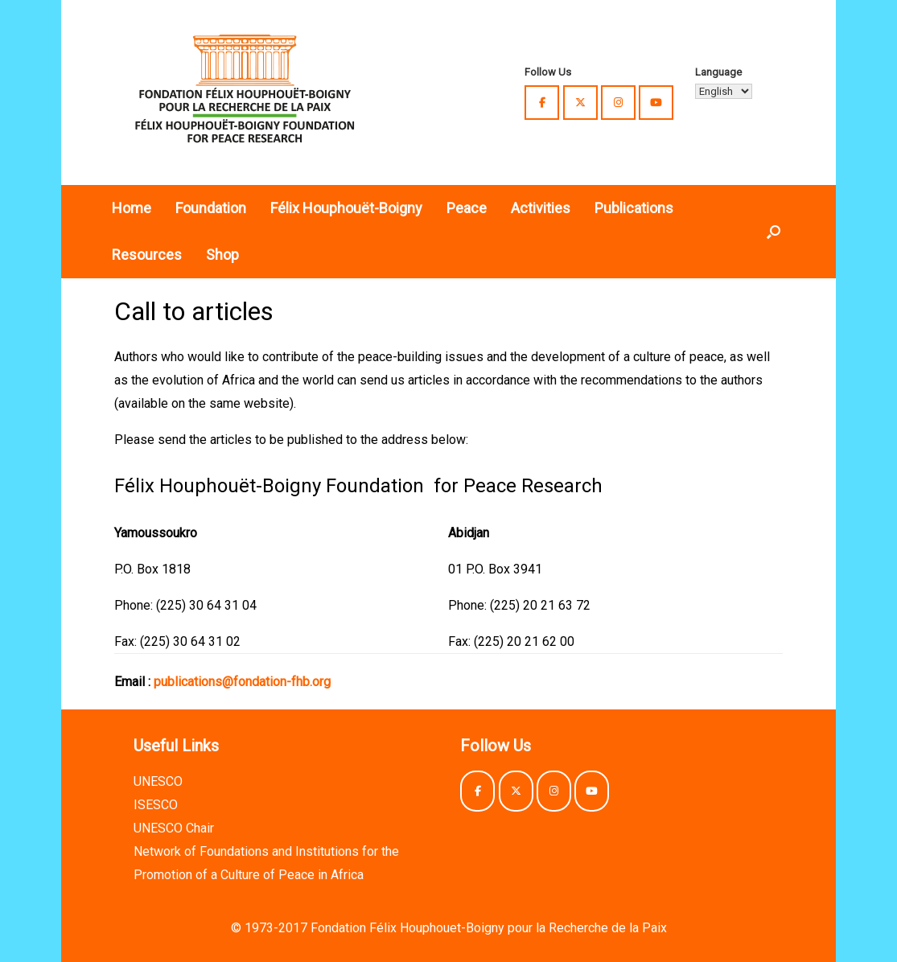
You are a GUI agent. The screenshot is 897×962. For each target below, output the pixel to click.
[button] (773, 231)
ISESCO (156, 804)
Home (131, 207)
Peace (466, 207)
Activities (540, 207)
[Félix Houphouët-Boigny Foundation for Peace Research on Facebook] (542, 102)
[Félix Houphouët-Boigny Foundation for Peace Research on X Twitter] (580, 102)
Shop (222, 254)
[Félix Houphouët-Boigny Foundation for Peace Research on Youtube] (656, 102)
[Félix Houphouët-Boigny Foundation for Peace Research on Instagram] (618, 102)
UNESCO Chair (174, 828)
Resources (147, 254)
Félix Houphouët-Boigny (346, 207)
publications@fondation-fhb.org (242, 681)
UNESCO (158, 781)
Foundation (210, 207)
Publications (634, 207)
